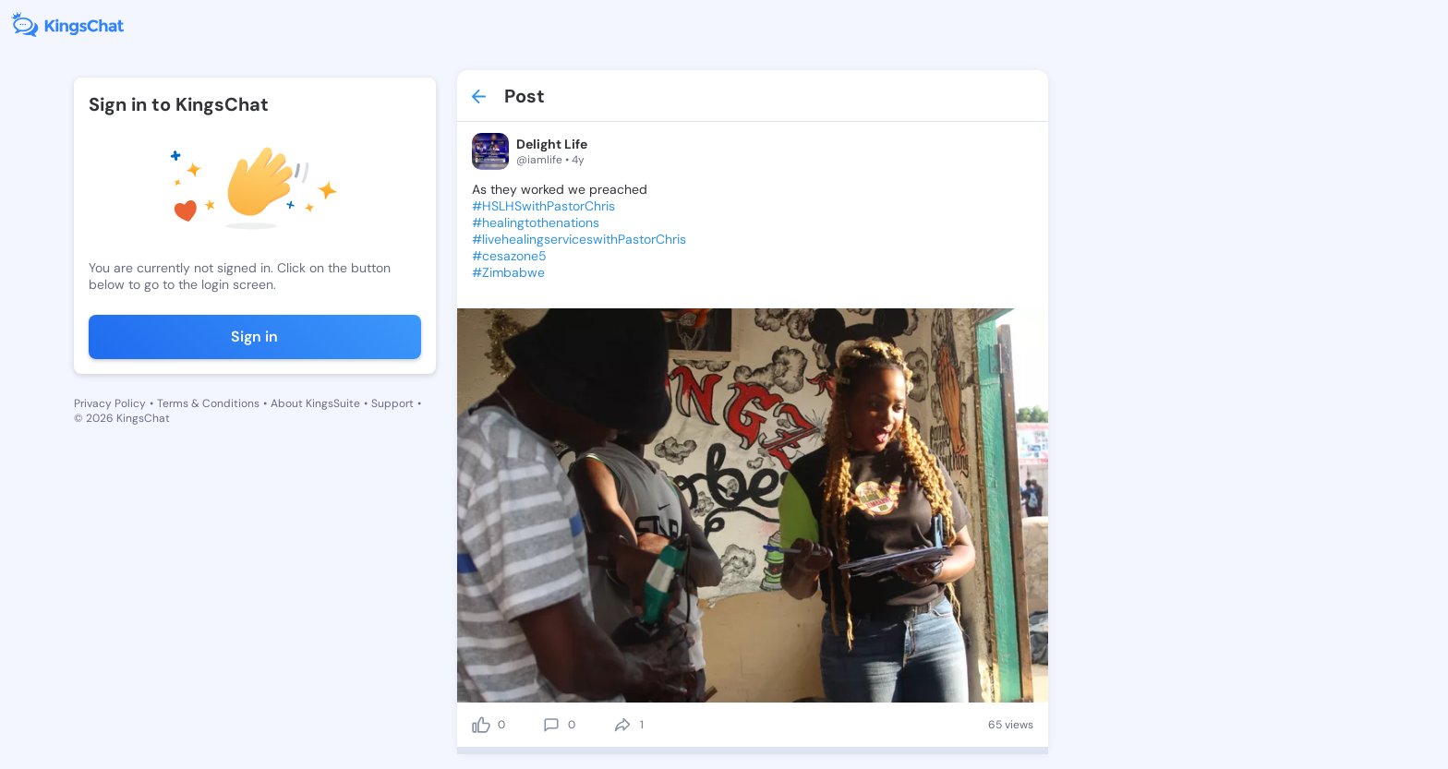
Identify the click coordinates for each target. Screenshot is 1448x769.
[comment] (551, 724)
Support (392, 403)
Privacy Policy (110, 403)
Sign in (254, 336)
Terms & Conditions (208, 403)
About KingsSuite (315, 403)
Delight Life (551, 144)
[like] (481, 724)
